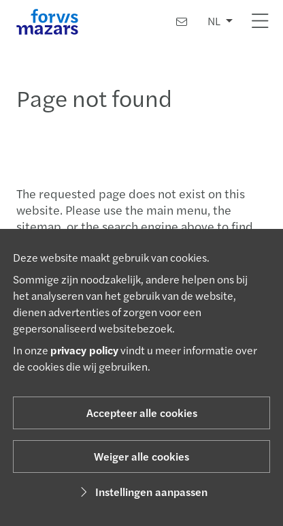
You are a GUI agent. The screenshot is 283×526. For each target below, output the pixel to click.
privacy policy (84, 350)
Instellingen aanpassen (141, 491)
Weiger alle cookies (141, 456)
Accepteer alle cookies (141, 412)
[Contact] (182, 21)
